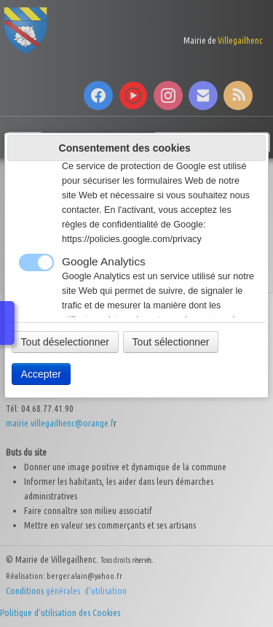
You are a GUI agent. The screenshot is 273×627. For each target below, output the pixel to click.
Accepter (41, 374)
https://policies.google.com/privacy (132, 239)
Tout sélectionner (171, 342)
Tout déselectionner (65, 342)
